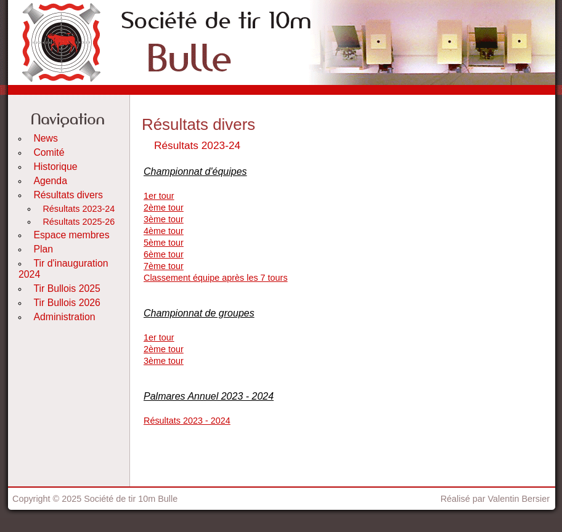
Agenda (50, 180)
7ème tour (164, 266)
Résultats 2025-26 (79, 222)
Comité (48, 152)
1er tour (159, 196)
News (45, 138)
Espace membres (71, 235)
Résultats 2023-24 (79, 209)
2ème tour (164, 207)
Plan (43, 249)
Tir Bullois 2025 (66, 288)
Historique (55, 166)
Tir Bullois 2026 (66, 302)
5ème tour (164, 243)
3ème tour (164, 219)
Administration (64, 317)
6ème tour (164, 254)
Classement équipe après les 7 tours (216, 278)
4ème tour (164, 231)
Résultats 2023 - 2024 (187, 420)
